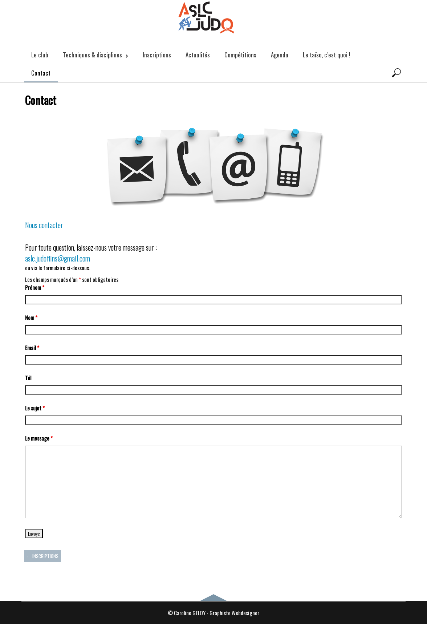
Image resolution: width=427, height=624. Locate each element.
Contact (40, 72)
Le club (39, 54)
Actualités (198, 54)
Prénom (34, 287)
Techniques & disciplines (95, 54)
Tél (28, 378)
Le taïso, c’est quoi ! (326, 54)
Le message (39, 438)
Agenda (279, 54)
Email (32, 348)
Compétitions (240, 54)
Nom (31, 317)
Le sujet (35, 408)
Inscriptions (157, 54)
